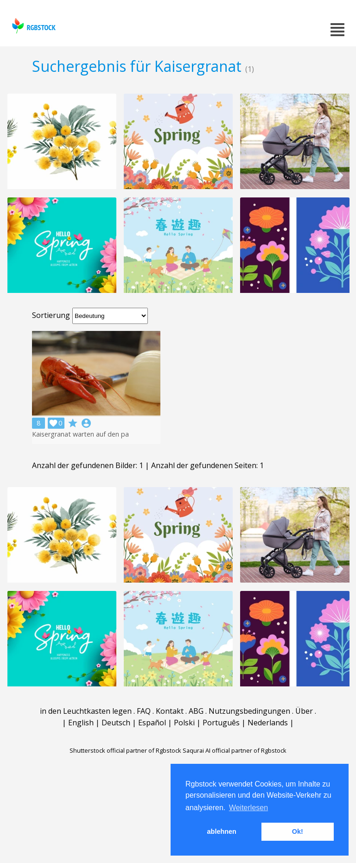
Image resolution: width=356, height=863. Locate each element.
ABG (196, 711)
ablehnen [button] (221, 831)
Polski (184, 722)
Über (304, 711)
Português (221, 722)
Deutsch (116, 722)
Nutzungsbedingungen (249, 711)
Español (152, 722)
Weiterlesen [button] (248, 808)
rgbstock (33, 25)
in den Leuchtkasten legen (86, 711)
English (81, 722)
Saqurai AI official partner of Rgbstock (234, 750)
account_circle (86, 423)
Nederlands (268, 722)
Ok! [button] (297, 831)
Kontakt (170, 711)
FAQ (144, 711)
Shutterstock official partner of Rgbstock (125, 750)
